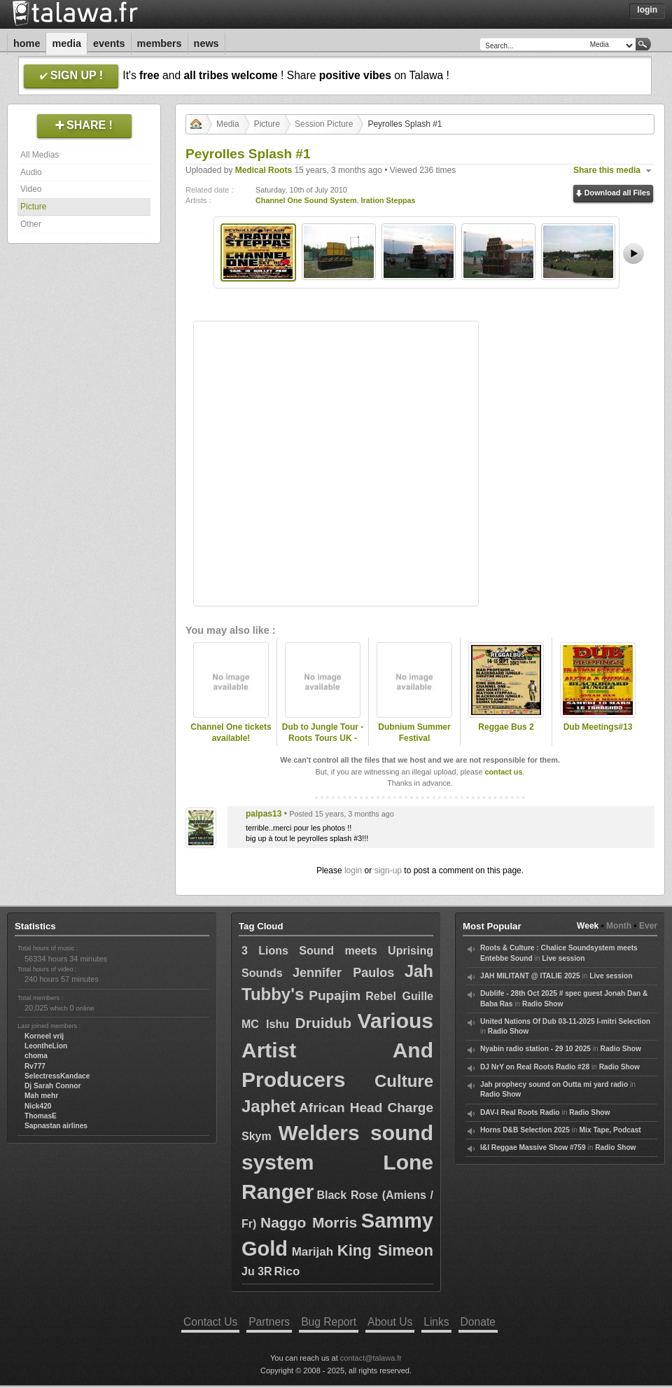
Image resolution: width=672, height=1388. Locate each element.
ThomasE (40, 1116)
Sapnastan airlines (56, 1126)
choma (36, 1056)
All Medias (39, 155)
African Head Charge (366, 1107)
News (206, 43)
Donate (478, 1322)
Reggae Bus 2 (505, 727)
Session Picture (324, 124)
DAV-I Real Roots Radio (520, 1112)
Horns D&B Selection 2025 (525, 1130)
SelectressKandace (57, 1076)
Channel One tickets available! (230, 733)
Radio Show (542, 1004)
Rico (287, 1271)
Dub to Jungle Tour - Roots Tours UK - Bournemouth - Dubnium (322, 744)
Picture (33, 206)
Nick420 (38, 1106)
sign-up (388, 870)
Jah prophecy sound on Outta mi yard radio (554, 1084)
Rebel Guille (399, 996)
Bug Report (328, 1322)
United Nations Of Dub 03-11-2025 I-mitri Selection (565, 1021)
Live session (563, 958)
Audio (31, 172)
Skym (256, 1136)
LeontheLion (45, 1046)
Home (26, 43)
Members (159, 43)
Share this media (606, 170)
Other (30, 224)
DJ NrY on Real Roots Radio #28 (534, 1067)
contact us (503, 772)
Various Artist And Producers (337, 1050)
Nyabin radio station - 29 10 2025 (535, 1049)
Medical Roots (263, 170)
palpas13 (263, 814)
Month (618, 926)
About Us (390, 1322)
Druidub (323, 1023)
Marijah (313, 1251)
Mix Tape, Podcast (610, 1130)
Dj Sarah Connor (52, 1086)
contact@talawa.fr (371, 1358)
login (353, 870)
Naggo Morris (308, 1222)
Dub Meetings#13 (598, 727)
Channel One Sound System (306, 200)
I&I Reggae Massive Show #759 (533, 1147)
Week (587, 926)
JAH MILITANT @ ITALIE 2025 (530, 976)
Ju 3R (256, 1271)
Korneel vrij (44, 1036)
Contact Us (210, 1322)
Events (109, 43)
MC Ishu (265, 1024)
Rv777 (35, 1066)
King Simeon (385, 1250)
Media (66, 43)
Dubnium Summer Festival (414, 733)
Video (30, 189)
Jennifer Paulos (343, 973)
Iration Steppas (388, 200)
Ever (648, 926)
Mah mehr (41, 1095)
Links (436, 1322)
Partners (269, 1322)
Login (647, 10)
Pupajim (334, 995)
